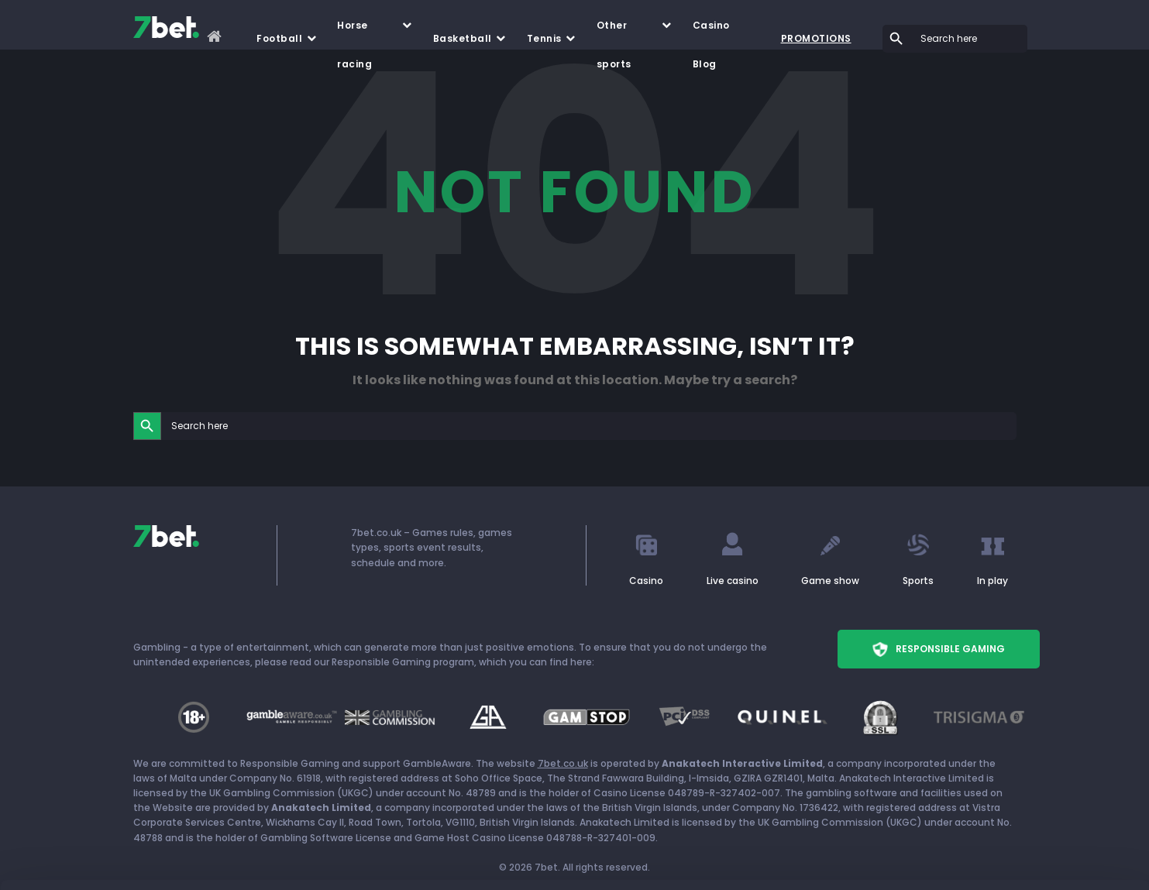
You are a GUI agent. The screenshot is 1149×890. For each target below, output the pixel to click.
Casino (646, 580)
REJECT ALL (1020, 816)
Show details (239, 859)
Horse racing (354, 32)
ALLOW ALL (1019, 724)
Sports (918, 580)
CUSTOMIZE (1020, 770)
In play (992, 580)
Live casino (733, 580)
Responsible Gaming (938, 649)
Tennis (544, 38)
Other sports (614, 32)
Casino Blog (711, 32)
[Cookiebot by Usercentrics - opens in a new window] (100, 859)
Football (279, 38)
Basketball (462, 38)
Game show (830, 580)
